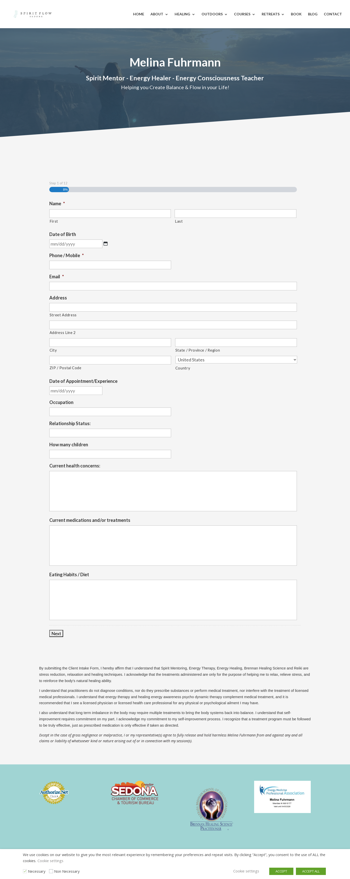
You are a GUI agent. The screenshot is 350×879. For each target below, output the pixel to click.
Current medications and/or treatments (89, 520)
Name (57, 203)
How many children (68, 444)
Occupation (61, 402)
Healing (182, 14)
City (53, 350)
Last (179, 221)
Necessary (36, 871)
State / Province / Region (197, 350)
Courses (242, 14)
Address (58, 297)
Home (138, 14)
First (54, 221)
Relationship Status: (70, 423)
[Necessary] (25, 871)
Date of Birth (62, 234)
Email (56, 276)
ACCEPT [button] (281, 871)
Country (182, 368)
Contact (333, 14)
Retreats (271, 14)
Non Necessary (67, 871)
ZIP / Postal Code (66, 368)
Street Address (63, 315)
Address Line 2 (63, 332)
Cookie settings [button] (50, 860)
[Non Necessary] (51, 871)
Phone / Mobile (66, 255)
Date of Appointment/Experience (83, 381)
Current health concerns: (74, 465)
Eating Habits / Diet (69, 574)
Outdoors (212, 14)
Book (296, 14)
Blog (313, 14)
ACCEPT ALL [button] (311, 871)
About (156, 14)
